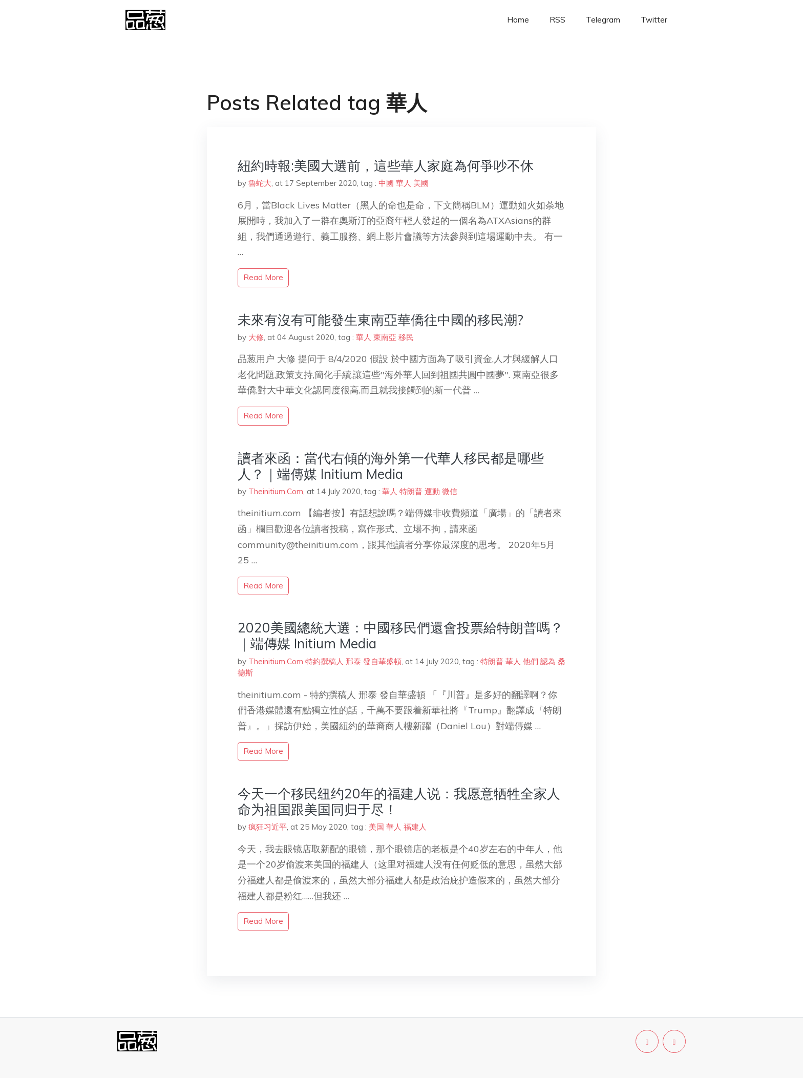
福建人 (415, 827)
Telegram (603, 20)
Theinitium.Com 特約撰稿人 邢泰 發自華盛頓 (325, 661)
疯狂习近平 (267, 827)
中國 (386, 183)
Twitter (654, 20)
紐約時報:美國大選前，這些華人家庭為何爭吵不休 (386, 165)
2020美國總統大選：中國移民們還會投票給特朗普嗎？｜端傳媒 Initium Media (400, 635)
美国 (376, 827)
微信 (449, 491)
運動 (432, 491)
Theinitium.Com (275, 491)
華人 (403, 183)
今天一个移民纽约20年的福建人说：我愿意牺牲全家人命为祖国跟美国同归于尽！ (399, 801)
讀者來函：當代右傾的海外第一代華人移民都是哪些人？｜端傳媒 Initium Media (391, 466)
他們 (530, 661)
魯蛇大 (259, 183)
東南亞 (384, 337)
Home (518, 20)
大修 (256, 337)
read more (263, 277)
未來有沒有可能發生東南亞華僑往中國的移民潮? (380, 319)
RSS (557, 20)
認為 (548, 661)
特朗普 (410, 491)
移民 (406, 337)
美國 (421, 183)
